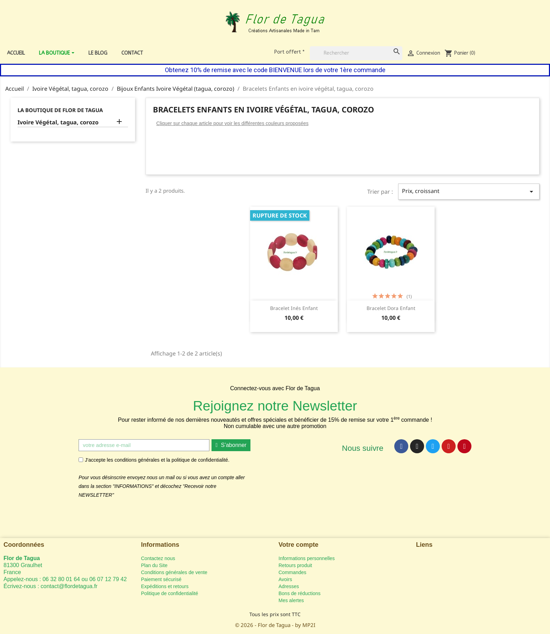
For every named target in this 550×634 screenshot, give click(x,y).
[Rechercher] (356, 53)
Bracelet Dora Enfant (391, 308)
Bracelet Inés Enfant (294, 308)
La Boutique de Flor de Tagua (60, 109)
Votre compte (298, 544)
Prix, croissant (469, 191)
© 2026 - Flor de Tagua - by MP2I (275, 624)
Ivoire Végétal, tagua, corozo (58, 122)
